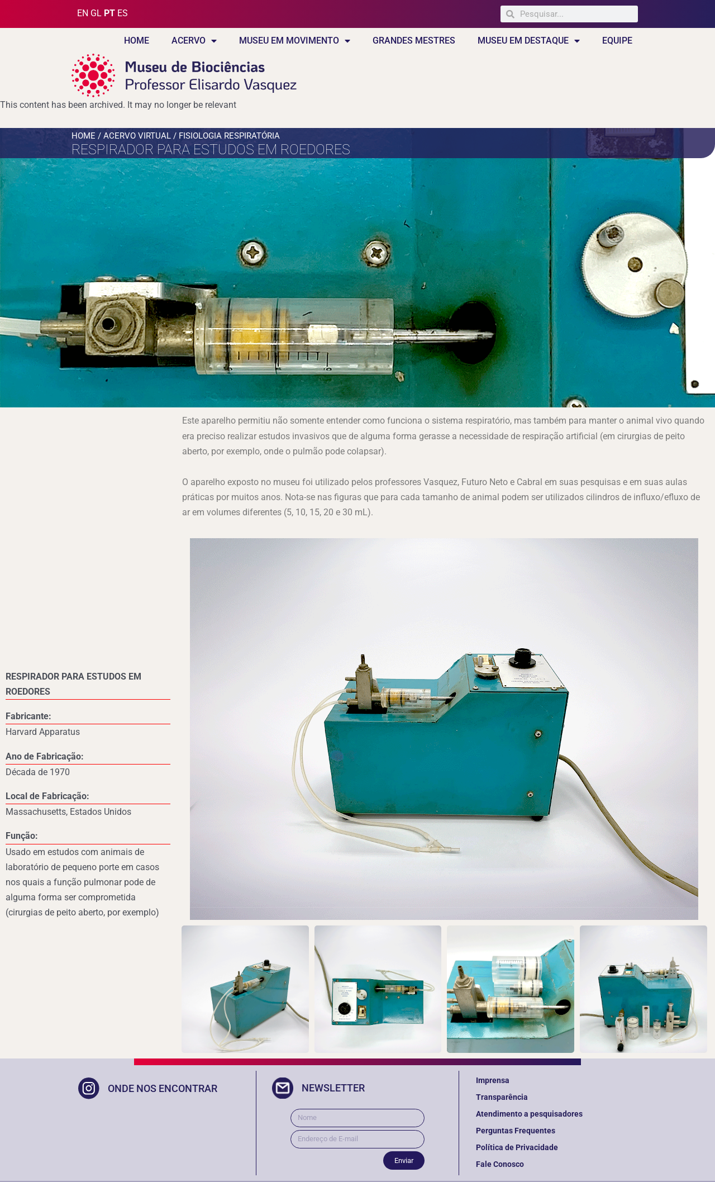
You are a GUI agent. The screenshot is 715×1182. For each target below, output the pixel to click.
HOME (136, 40)
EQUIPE (617, 40)
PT (109, 13)
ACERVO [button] (194, 41)
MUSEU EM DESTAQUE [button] (529, 41)
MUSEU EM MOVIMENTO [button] (294, 41)
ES (122, 13)
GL (96, 13)
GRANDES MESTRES (414, 40)
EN (82, 13)
